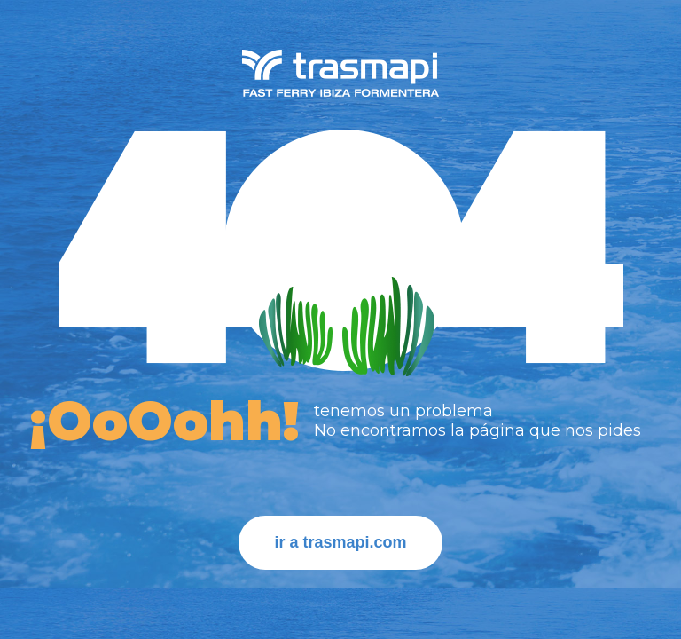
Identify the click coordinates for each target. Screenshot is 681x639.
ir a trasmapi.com (340, 542)
